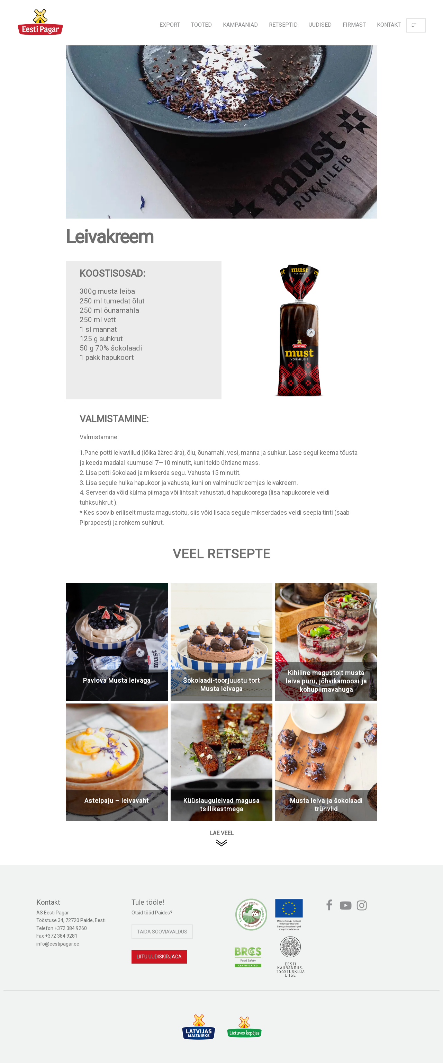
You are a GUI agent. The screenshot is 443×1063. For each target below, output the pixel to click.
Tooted (201, 24)
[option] (221, 138)
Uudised (320, 24)
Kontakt (389, 24)
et (416, 25)
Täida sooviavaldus (162, 931)
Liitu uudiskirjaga (159, 956)
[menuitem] (170, 22)
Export (170, 24)
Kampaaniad (240, 24)
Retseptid (283, 24)
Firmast (354, 24)
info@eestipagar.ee (57, 944)
